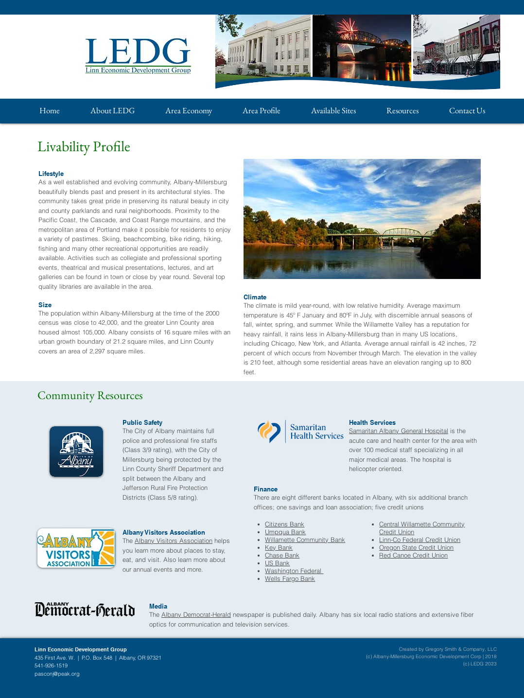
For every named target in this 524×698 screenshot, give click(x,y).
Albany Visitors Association (173, 540)
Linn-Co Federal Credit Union (419, 539)
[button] (112, 110)
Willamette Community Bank (305, 539)
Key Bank (279, 547)
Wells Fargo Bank (290, 578)
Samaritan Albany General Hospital (398, 431)
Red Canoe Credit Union (413, 555)
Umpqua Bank (285, 532)
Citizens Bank (284, 524)
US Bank (277, 563)
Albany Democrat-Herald (196, 614)
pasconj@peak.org (57, 673)
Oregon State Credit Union (416, 547)
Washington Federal (294, 571)
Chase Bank (282, 555)
